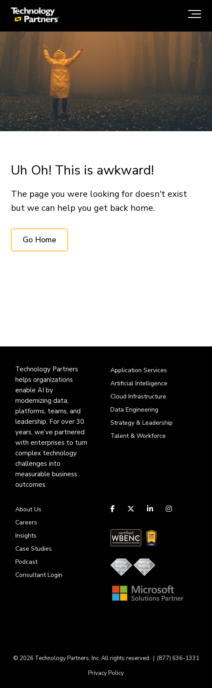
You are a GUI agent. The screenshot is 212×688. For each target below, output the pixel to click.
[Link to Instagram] (169, 508)
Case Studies (33, 549)
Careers (26, 522)
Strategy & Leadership (141, 423)
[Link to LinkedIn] (150, 508)
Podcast (26, 562)
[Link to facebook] (113, 508)
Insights (26, 535)
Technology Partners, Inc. (67, 658)
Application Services (138, 370)
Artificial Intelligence (139, 383)
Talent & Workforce (138, 436)
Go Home (39, 239)
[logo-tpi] (35, 15)
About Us (28, 509)
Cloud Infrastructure (138, 396)
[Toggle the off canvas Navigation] (194, 15)
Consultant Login (38, 575)
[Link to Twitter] (131, 508)
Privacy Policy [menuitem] (106, 673)
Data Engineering (134, 409)
